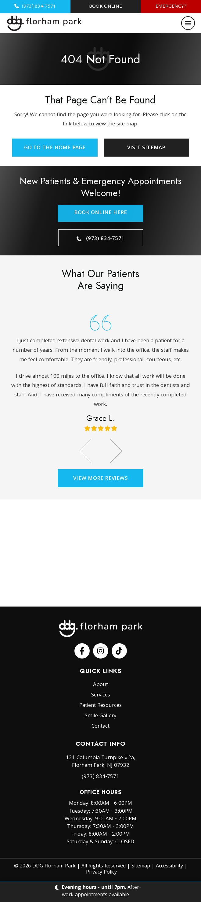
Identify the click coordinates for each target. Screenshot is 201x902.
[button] (188, 23)
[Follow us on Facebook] (82, 651)
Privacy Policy (101, 872)
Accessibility (169, 866)
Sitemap (140, 866)
